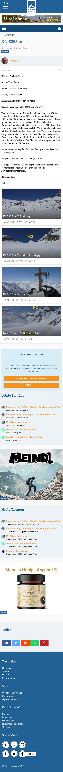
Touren (5, 671)
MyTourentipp (8, 678)
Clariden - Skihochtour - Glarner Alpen (24, 437)
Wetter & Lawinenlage (12, 692)
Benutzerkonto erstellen (31, 378)
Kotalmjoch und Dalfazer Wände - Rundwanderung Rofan (33, 407)
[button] (3, 28)
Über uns (6, 668)
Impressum (7, 717)
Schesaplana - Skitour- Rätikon (21, 429)
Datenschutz (8, 720)
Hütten (5, 674)
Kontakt (6, 714)
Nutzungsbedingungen (12, 723)
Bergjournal (7, 696)
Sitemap (6, 727)
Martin (8, 425)
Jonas (8, 433)
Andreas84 (10, 410)
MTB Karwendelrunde (16, 422)
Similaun (8, 48)
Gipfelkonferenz (10, 699)
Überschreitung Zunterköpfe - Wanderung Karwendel (31, 414)
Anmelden (31, 385)
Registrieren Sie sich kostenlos (19, 368)
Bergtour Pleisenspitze (16, 551)
